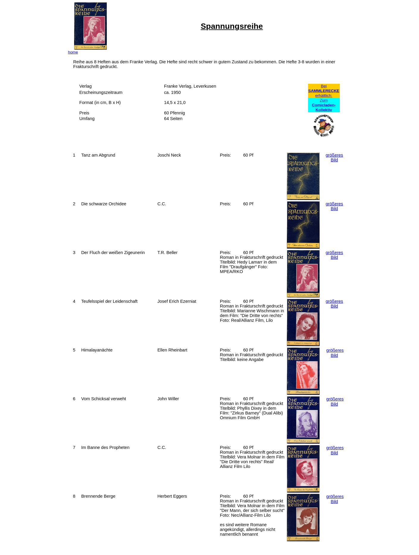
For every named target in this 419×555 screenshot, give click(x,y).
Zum (324, 105)
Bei (323, 86)
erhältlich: (323, 95)
